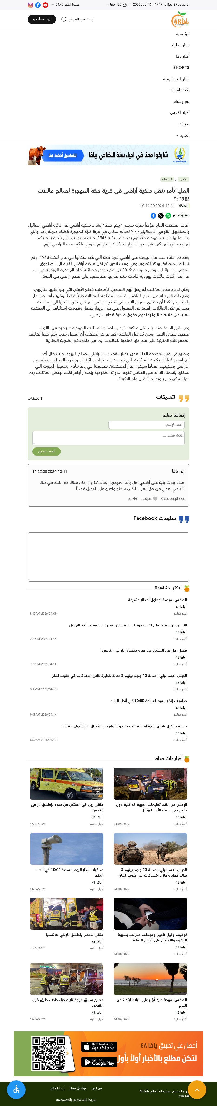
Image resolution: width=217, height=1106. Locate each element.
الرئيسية (182, 34)
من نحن (97, 1088)
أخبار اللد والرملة (176, 79)
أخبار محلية (180, 45)
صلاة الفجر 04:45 (67, 4)
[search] (77, 19)
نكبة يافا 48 (179, 90)
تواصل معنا (78, 1088)
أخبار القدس (179, 113)
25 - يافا (118, 4)
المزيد (184, 136)
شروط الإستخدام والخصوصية (76, 1100)
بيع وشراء (181, 102)
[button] (150, 499)
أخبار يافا (182, 57)
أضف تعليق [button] (46, 451)
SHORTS (181, 68)
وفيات (184, 124)
